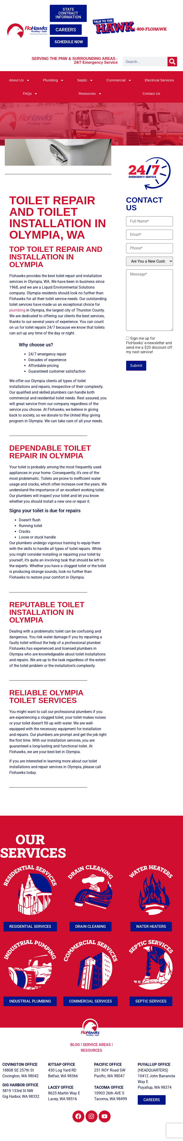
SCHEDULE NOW (69, 42)
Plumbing (53, 80)
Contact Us (151, 93)
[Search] (172, 61)
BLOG (75, 1044)
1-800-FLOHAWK (150, 29)
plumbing (17, 310)
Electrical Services (159, 80)
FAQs (30, 94)
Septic (85, 80)
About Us (19, 80)
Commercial (119, 80)
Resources (90, 94)
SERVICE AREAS (97, 1044)
